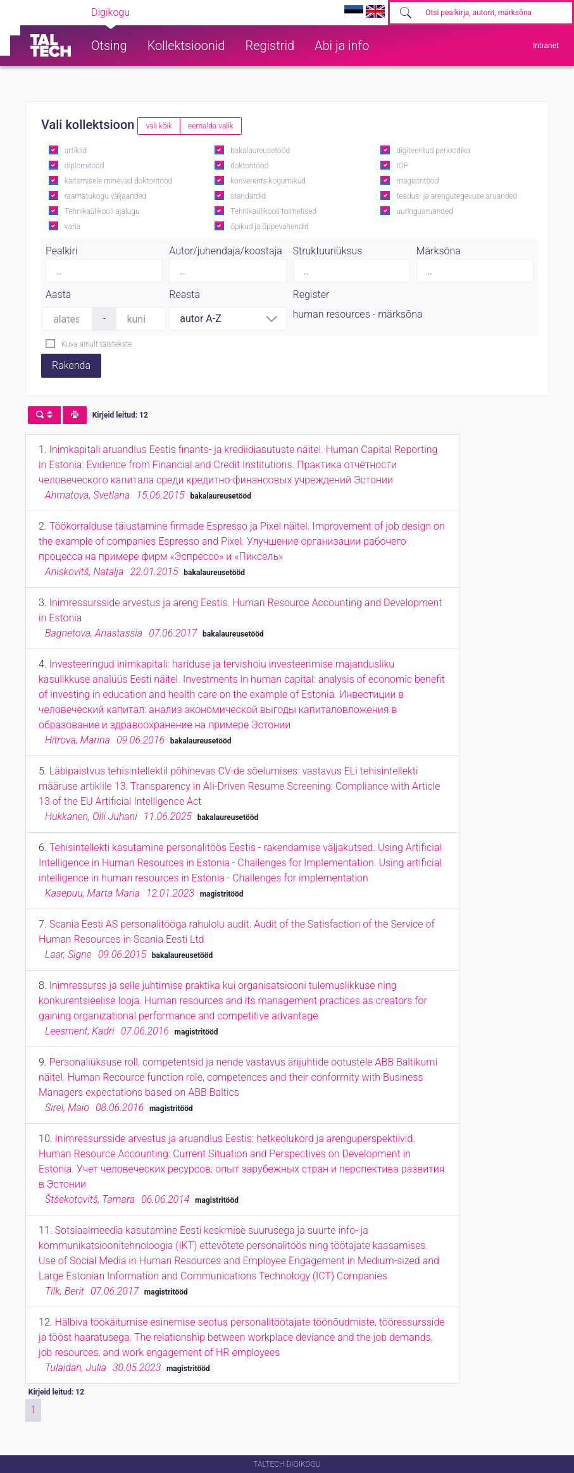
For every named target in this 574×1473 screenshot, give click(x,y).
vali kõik (159, 125)
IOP (402, 165)
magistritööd (417, 181)
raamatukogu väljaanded (106, 196)
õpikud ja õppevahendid (269, 226)
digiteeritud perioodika (433, 150)
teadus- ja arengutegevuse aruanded (456, 196)
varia (72, 226)
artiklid (76, 150)
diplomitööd (84, 165)
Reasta (184, 295)
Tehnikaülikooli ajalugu (102, 211)
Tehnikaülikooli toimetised (273, 211)
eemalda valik (211, 125)
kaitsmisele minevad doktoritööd (118, 181)
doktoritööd (249, 165)
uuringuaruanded (424, 211)
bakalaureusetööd (260, 150)
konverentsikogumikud (268, 181)
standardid (248, 196)
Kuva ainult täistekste (96, 344)
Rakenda (71, 365)
